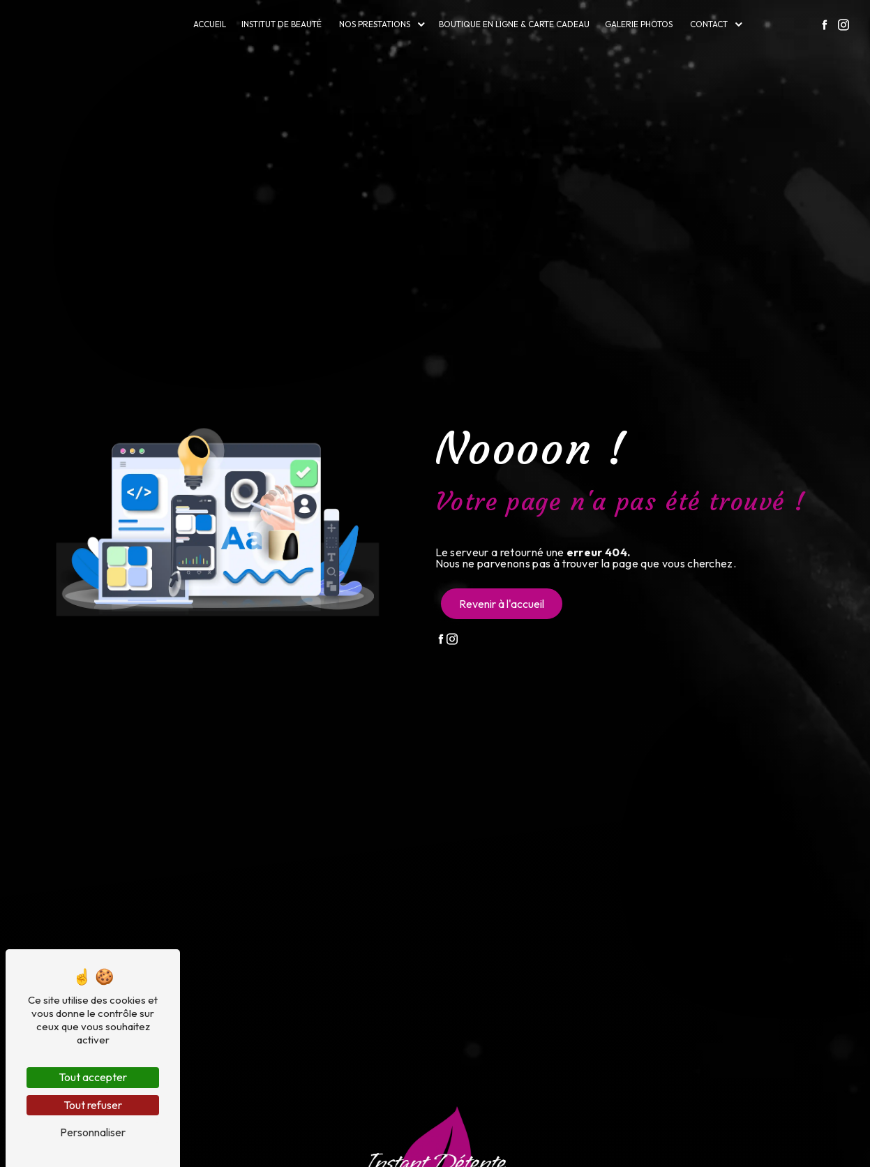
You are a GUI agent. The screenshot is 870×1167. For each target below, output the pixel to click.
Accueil (209, 24)
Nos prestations (374, 24)
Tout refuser (92, 1105)
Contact (709, 24)
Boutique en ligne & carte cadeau (514, 24)
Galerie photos (639, 24)
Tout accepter (93, 1077)
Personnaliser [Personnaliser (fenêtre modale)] (93, 1132)
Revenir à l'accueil (501, 604)
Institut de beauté (281, 24)
